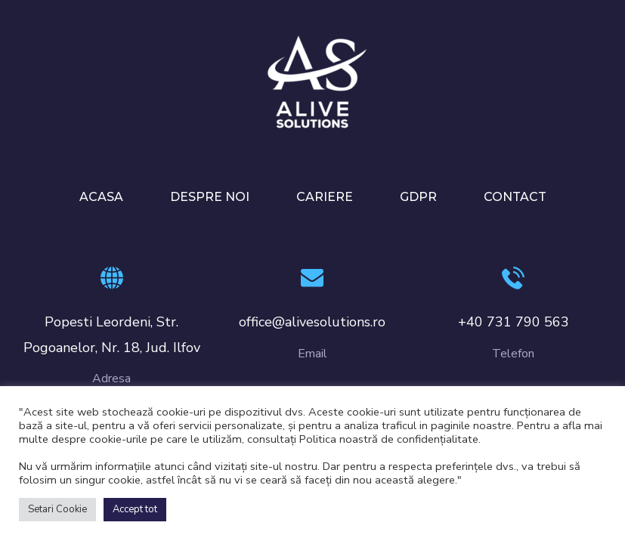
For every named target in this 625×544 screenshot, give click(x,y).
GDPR (418, 197)
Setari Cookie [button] (57, 509)
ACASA (101, 197)
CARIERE (324, 197)
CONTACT (515, 197)
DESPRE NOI (209, 197)
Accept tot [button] (135, 509)
